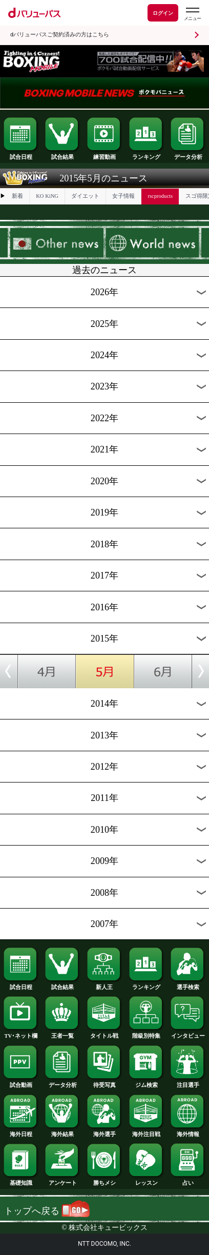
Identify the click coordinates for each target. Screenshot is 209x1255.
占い (188, 1180)
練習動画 (104, 154)
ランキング (146, 154)
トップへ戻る (47, 1211)
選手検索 (188, 984)
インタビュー (188, 1033)
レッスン (146, 1180)
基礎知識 (21, 1180)
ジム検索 (146, 1082)
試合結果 (62, 154)
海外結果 (62, 1131)
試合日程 (21, 154)
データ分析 (188, 154)
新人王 (104, 984)
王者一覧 (62, 1033)
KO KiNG (47, 196)
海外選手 (104, 1131)
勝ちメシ (104, 1180)
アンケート (62, 1180)
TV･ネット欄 (21, 1033)
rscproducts (160, 196)
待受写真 (104, 1082)
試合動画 (21, 1082)
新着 (17, 196)
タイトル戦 (104, 1033)
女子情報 (123, 196)
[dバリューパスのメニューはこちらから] (192, 14)
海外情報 (188, 1131)
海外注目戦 (146, 1131)
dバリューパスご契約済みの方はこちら (59, 34)
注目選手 (188, 1082)
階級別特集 (146, 1033)
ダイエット (85, 196)
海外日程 (21, 1131)
